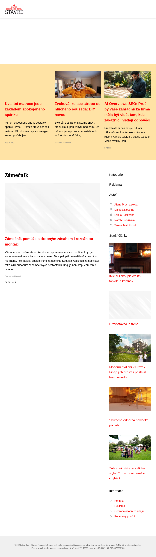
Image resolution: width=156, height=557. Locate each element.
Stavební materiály (63, 142)
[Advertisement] (78, 41)
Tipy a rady (9, 142)
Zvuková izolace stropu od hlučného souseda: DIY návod (78, 109)
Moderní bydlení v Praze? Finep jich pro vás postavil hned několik (127, 372)
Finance (107, 148)
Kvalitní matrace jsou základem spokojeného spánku (25, 109)
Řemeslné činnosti (13, 276)
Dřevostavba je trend (123, 324)
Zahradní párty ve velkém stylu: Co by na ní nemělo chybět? (127, 473)
